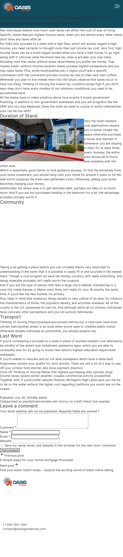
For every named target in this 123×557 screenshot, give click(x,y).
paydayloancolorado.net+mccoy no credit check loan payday (66, 401)
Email (5, 439)
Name (5, 435)
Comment (8, 430)
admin (43, 397)
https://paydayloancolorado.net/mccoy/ (56, 322)
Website (5, 444)
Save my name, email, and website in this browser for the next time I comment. (60, 448)
